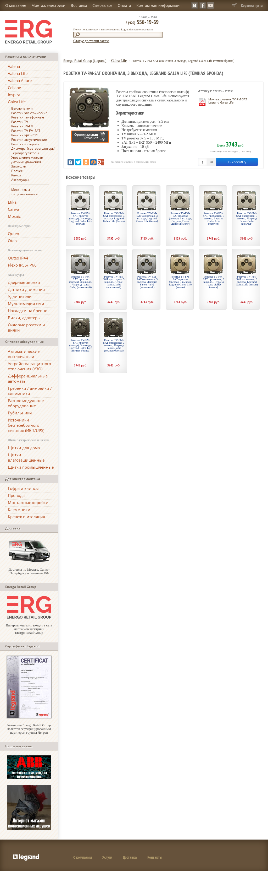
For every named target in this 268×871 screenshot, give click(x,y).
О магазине (15, 5)
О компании (82, 857)
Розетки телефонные (27, 117)
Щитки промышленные (31, 467)
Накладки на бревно (27, 310)
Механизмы (20, 189)
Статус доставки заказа (91, 41)
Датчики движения (26, 162)
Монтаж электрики (48, 5)
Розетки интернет (25, 144)
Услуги (107, 857)
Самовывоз (102, 5)
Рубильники (20, 412)
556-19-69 (142, 22)
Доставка (79, 5)
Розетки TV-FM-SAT (25, 130)
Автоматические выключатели (24, 354)
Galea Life (17, 101)
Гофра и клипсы (23, 488)
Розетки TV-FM (22, 126)
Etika (12, 202)
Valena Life (17, 73)
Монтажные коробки (28, 502)
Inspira (14, 94)
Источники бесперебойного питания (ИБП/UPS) (26, 425)
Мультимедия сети (26, 303)
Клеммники (19, 509)
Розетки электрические (29, 113)
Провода (16, 495)
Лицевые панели (24, 194)
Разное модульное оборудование (26, 403)
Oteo (12, 240)
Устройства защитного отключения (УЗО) (29, 366)
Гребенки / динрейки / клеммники (30, 391)
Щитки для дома (24, 447)
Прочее (17, 171)
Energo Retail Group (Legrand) (85, 61)
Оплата (124, 5)
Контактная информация (159, 5)
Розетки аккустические (29, 139)
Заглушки (18, 166)
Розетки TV (19, 122)
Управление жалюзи (27, 157)
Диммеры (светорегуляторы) (33, 148)
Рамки (16, 175)
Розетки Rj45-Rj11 (24, 135)
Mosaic (14, 216)
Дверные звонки (24, 282)
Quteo (13, 233)
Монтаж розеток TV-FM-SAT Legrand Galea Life (227, 100)
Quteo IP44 (18, 258)
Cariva (13, 209)
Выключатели (22, 108)
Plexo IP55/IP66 (22, 265)
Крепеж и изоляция (26, 516)
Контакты (154, 857)
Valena (14, 66)
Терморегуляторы (25, 153)
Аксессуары (20, 179)
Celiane (14, 87)
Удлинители (20, 296)
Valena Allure (20, 80)
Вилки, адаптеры (24, 317)
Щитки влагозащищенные (26, 457)
